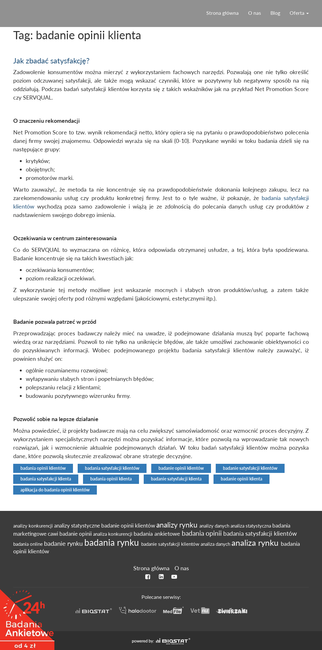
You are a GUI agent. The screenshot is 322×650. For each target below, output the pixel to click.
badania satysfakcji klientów (112, 468)
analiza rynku (256, 542)
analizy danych (214, 525)
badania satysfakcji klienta (45, 478)
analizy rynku (177, 524)
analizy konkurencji (33, 525)
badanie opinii (76, 534)
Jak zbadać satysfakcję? (51, 60)
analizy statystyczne (77, 526)
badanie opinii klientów (181, 468)
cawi (53, 534)
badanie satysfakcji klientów (250, 468)
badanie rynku (64, 543)
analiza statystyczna (251, 525)
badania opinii (202, 533)
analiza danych (216, 544)
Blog (275, 13)
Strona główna (222, 13)
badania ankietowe (158, 533)
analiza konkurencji (113, 534)
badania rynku (112, 542)
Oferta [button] (299, 13)
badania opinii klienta (111, 478)
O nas (254, 13)
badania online (28, 544)
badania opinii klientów (43, 468)
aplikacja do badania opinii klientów (55, 489)
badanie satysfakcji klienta (176, 478)
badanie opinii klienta (241, 478)
